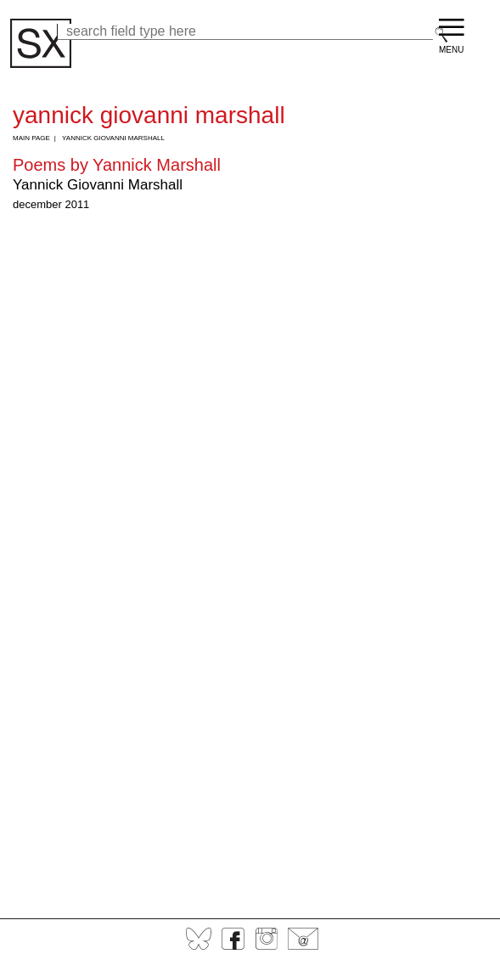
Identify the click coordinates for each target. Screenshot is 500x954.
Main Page (31, 138)
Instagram (267, 939)
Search (441, 34)
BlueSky (198, 939)
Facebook (233, 939)
